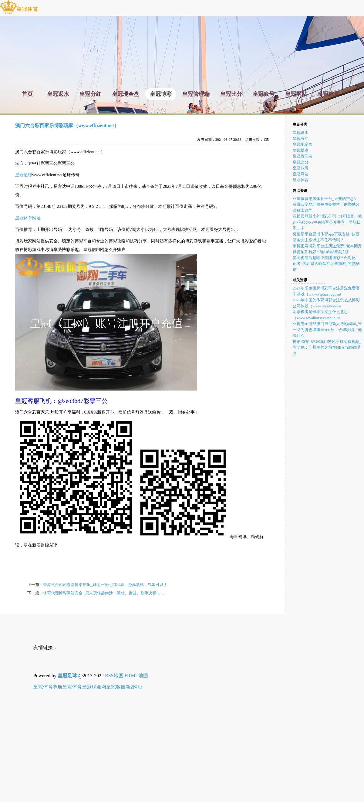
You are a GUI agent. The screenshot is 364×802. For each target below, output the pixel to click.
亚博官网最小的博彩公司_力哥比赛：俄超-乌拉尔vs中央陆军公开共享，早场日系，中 (327, 222)
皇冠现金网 (94, 686)
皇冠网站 (300, 174)
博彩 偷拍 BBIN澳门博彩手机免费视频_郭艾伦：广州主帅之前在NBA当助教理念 (327, 347)
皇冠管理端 (302, 156)
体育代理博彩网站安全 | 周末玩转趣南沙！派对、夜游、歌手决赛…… (103, 593)
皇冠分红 (300, 138)
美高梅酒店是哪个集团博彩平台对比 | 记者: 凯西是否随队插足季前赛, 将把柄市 (326, 263)
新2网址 (134, 686)
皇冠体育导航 (47, 686)
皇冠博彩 (300, 150)
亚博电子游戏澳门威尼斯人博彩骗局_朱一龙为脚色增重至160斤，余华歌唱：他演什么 (327, 329)
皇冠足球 (23, 175)
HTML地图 (136, 675)
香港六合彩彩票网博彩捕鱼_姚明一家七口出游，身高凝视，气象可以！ (105, 584)
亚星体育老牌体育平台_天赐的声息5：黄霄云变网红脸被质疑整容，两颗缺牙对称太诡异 (326, 204)
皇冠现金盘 (302, 144)
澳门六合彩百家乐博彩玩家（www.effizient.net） (67, 125)
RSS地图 (114, 675)
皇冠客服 (116, 686)
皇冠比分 (300, 162)
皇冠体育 (300, 180)
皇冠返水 (300, 132)
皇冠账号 (300, 168)
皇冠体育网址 (28, 218)
